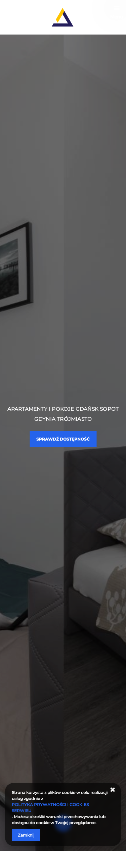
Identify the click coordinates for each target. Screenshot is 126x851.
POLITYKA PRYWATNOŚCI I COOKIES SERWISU (50, 807)
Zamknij (26, 835)
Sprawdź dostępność (63, 439)
